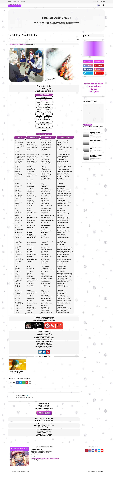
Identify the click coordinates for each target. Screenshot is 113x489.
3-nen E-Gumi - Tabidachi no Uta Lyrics (96, 155)
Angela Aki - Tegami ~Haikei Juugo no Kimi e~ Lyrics (96, 134)
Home (11, 44)
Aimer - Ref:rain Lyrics (95, 140)
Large (49, 134)
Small (38, 134)
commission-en (88, 61)
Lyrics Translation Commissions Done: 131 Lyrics (93, 87)
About (9, 1)
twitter (89, 73)
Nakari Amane (21, 395)
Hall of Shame (21, 1)
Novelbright (22, 44)
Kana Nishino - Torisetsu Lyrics (96, 147)
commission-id (99, 61)
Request (14, 1)
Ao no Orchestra (18, 378)
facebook (89, 69)
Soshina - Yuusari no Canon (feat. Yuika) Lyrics (17, 372)
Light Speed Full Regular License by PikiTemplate (45, 458)
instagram (100, 69)
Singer (16, 44)
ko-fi (89, 65)
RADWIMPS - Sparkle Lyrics (93, 127)
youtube (100, 73)
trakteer (100, 65)
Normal (44, 134)
